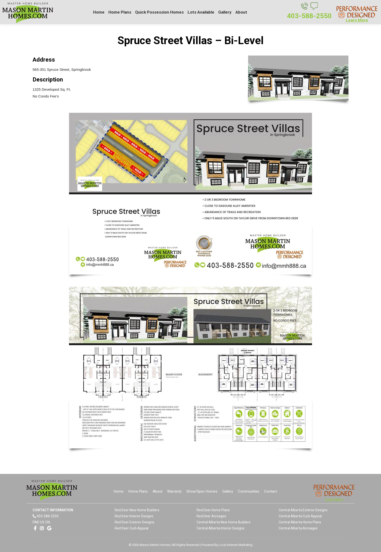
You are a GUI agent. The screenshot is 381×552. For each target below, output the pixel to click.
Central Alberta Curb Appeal (300, 516)
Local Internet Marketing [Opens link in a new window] (235, 545)
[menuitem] (98, 12)
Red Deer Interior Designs (134, 516)
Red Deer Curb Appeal (131, 528)
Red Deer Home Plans (213, 510)
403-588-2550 (48, 516)
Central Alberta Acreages (298, 528)
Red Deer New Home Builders (137, 510)
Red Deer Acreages (211, 516)
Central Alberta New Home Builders (224, 522)
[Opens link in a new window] (35, 528)
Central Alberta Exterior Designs (303, 510)
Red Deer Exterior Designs (134, 522)
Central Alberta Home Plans (300, 522)
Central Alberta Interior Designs (220, 528)
